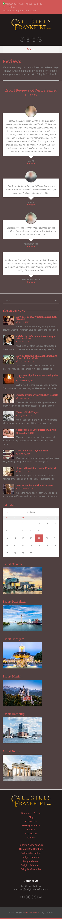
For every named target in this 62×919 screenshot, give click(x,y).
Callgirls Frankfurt (31, 857)
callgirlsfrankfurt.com (31, 912)
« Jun (7, 512)
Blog (31, 817)
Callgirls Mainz (31, 861)
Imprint (31, 829)
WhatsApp (9, 3)
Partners (31, 837)
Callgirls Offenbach (31, 865)
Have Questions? (31, 825)
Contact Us (31, 821)
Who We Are (31, 833)
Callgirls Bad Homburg (31, 849)
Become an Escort (31, 813)
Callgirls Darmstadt (31, 853)
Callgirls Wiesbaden (31, 869)
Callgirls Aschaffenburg (31, 844)
